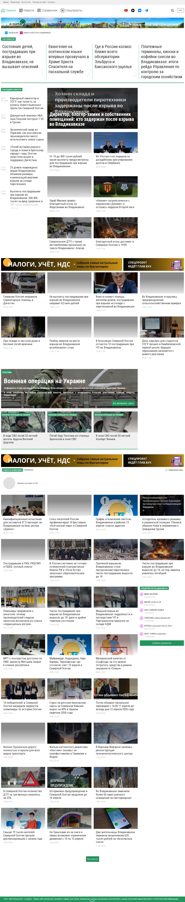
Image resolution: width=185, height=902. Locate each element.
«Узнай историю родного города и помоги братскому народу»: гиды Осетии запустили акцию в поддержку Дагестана (26, 153)
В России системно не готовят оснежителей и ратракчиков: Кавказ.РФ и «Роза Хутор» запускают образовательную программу (68, 570)
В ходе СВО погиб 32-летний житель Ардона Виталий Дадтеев (20, 439)
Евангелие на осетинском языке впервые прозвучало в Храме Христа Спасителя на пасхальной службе (69, 59)
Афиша (6, 2)
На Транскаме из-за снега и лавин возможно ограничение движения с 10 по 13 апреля (67, 835)
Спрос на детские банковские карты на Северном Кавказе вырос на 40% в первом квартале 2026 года (67, 707)
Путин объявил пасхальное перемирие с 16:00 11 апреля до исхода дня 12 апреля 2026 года (115, 706)
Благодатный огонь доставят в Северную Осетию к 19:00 (115, 243)
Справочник (48, 10)
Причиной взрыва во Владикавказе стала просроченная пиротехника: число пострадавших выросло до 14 (114, 570)
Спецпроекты (73, 10)
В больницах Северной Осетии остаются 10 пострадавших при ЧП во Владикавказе (115, 344)
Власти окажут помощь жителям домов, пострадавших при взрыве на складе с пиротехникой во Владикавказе (115, 301)
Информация (29, 470)
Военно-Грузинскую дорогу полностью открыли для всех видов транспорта (21, 750)
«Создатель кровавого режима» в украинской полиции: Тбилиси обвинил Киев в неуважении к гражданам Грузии (161, 524)
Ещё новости (92, 859)
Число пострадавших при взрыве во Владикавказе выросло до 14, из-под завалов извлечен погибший (161, 568)
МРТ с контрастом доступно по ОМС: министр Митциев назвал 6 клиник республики (22, 662)
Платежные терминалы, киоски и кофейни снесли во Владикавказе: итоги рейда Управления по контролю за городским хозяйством (161, 61)
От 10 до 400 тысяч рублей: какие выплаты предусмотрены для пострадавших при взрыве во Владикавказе (69, 161)
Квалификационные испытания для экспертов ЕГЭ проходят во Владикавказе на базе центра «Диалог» (22, 524)
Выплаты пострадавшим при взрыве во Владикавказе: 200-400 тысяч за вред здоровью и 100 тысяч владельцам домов (26, 200)
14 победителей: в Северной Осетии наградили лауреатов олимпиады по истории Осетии (22, 706)
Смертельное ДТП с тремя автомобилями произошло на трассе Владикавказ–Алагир (67, 245)
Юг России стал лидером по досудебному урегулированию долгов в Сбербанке (114, 160)
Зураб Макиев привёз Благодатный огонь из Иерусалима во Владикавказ (66, 204)
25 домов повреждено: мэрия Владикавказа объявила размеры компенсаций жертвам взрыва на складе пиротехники (24, 176)
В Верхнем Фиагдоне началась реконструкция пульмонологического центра (114, 750)
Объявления (15, 2)
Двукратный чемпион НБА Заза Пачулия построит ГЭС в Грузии (27, 119)
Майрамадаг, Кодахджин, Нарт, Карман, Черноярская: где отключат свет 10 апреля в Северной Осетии (67, 663)
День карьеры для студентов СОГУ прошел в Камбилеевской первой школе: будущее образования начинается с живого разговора (161, 347)
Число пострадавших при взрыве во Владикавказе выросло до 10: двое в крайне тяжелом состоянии (67, 615)
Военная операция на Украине (44, 381)
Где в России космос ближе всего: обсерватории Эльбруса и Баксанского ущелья (113, 56)
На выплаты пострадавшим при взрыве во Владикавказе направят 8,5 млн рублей (68, 300)
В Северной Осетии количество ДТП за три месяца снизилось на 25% (22, 794)
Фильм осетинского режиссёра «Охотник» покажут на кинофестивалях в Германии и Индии (68, 751)
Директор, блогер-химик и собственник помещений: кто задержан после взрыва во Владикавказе (91, 119)
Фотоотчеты (26, 2)
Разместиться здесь (176, 470)
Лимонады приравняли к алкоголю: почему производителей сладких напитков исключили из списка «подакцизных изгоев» (22, 617)
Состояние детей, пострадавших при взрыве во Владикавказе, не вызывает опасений (20, 56)
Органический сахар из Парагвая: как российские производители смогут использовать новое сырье (27, 134)
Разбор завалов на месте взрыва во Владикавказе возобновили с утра (64, 344)
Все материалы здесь (123, 403)
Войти (180, 10)
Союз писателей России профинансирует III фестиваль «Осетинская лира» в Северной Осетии (68, 524)
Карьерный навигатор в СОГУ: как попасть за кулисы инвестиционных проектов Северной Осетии (26, 103)
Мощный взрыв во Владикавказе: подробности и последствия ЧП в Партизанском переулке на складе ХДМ (114, 617)
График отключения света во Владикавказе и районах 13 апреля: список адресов (113, 522)
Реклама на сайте (39, 2)
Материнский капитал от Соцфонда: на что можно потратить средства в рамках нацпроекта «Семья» (114, 663)
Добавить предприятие (161, 643)
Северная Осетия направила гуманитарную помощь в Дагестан (20, 300)
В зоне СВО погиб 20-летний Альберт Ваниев (113, 437)
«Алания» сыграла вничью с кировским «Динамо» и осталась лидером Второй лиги (115, 204)
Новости (27, 10)
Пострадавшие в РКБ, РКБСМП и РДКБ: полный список (22, 565)
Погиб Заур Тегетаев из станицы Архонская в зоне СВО (69, 437)
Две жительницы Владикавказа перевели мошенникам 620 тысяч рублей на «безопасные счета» (115, 837)
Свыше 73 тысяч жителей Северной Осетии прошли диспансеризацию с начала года (22, 835)
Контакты (51, 2)
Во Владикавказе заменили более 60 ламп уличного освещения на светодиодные (113, 794)
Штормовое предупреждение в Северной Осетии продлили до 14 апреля (68, 794)
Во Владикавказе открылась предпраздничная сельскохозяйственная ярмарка (161, 300)
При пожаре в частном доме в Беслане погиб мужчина (21, 342)
